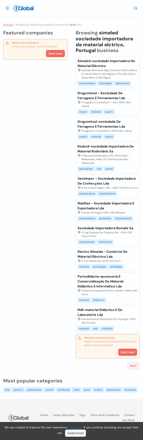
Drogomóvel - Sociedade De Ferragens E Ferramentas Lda (101, 95)
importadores (107, 193)
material (96, 111)
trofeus (98, 389)
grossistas (105, 218)
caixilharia (63, 389)
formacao (130, 389)
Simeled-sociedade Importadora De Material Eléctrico (106, 63)
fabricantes (122, 83)
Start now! (55, 53)
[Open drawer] (7, 8)
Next (133, 365)
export (109, 111)
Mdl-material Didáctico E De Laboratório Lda (100, 312)
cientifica (107, 328)
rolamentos (105, 242)
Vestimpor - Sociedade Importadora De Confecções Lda (107, 181)
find (7, 389)
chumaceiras (86, 242)
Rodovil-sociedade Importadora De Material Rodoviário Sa (106, 148)
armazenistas (87, 83)
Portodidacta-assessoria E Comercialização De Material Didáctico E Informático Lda (100, 281)
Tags (82, 415)
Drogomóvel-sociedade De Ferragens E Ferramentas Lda (101, 124)
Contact (129, 415)
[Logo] (23, 8)
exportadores (87, 193)
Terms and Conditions (104, 415)
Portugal (8, 24)
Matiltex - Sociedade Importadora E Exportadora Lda (106, 205)
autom (109, 168)
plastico (18, 389)
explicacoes (113, 389)
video (76, 389)
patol (87, 389)
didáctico (98, 300)
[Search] (136, 8)
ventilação (116, 266)
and (95, 328)
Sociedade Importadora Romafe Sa (105, 228)
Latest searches (63, 415)
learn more (75, 427)
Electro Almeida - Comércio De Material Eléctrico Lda (102, 254)
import (83, 111)
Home (44, 415)
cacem (49, 389)
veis (99, 168)
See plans (128, 420)
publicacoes (34, 389)
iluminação (105, 83)
